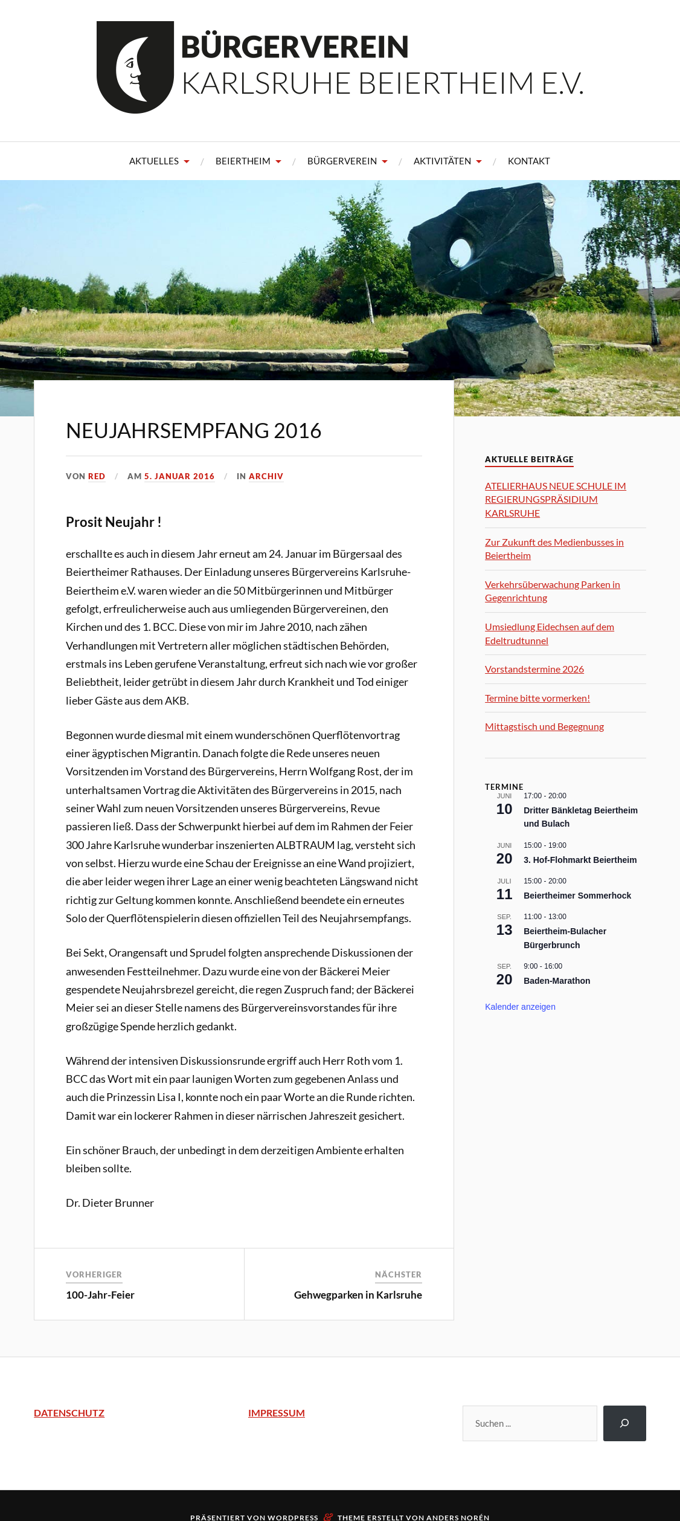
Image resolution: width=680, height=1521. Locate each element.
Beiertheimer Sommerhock (577, 895)
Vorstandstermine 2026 (534, 668)
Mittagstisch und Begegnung (544, 726)
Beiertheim (243, 160)
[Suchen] (624, 1423)
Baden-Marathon (557, 981)
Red (97, 476)
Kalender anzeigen (520, 1007)
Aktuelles (154, 160)
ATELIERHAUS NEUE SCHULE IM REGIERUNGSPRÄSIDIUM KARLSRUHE (555, 499)
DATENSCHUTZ (69, 1412)
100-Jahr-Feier (100, 1294)
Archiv (266, 476)
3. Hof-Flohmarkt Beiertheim (580, 860)
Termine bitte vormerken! (537, 697)
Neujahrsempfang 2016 (194, 430)
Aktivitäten (442, 160)
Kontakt (529, 160)
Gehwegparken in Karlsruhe (358, 1294)
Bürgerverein (342, 160)
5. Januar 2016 (179, 476)
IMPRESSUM (276, 1412)
